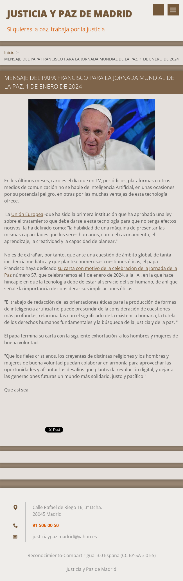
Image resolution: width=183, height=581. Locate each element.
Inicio (9, 52)
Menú (173, 9)
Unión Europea (27, 214)
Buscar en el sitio (158, 9)
